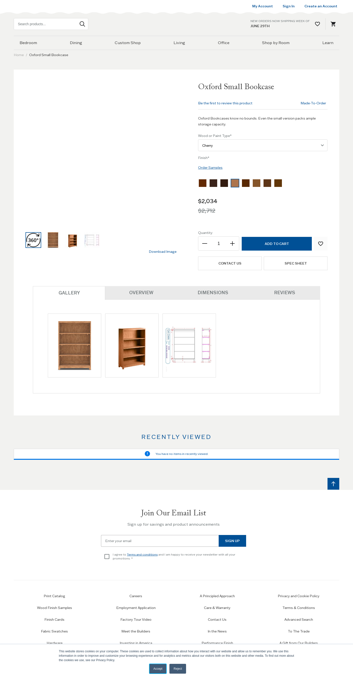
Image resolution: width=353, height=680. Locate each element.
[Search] (82, 24)
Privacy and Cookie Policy (298, 596)
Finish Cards (54, 619)
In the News (217, 631)
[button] (33, 240)
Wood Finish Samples (54, 607)
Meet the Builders (135, 631)
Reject (178, 668)
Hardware (55, 643)
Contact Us (217, 619)
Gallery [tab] (69, 292)
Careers (135, 596)
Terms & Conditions (298, 607)
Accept (158, 668)
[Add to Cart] (276, 244)
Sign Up (232, 540)
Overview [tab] (141, 292)
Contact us (229, 263)
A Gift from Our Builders (298, 643)
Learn (327, 42)
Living (179, 42)
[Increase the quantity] (232, 243)
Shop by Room (276, 42)
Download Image (162, 251)
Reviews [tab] (284, 292)
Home (19, 55)
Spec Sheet (296, 263)
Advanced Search (298, 619)
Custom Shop (128, 42)
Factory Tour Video (135, 619)
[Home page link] (176, 23)
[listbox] (263, 184)
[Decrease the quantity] (205, 243)
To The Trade (299, 631)
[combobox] (51, 24)
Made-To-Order (313, 103)
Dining (76, 42)
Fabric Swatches (54, 631)
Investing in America (136, 643)
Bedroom (28, 42)
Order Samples (210, 167)
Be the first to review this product (225, 103)
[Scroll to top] (333, 483)
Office (223, 42)
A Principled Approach (217, 596)
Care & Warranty (217, 607)
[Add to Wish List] (321, 244)
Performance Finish (217, 643)
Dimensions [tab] (212, 292)
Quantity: (205, 233)
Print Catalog (54, 596)
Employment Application (136, 607)
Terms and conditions (142, 554)
